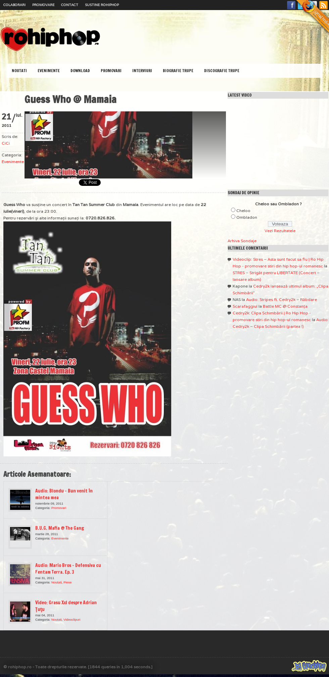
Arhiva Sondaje (242, 240)
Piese (67, 582)
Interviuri (142, 70)
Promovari (111, 70)
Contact (69, 5)
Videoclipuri (71, 619)
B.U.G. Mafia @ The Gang (59, 528)
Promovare (43, 5)
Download (80, 70)
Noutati (19, 70)
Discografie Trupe (221, 70)
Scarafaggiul (245, 306)
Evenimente (49, 70)
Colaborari (14, 5)
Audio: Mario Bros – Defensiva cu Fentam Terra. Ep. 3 (68, 568)
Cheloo (243, 210)
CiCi (6, 143)
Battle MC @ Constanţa (285, 306)
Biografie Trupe (178, 70)
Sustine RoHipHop (102, 5)
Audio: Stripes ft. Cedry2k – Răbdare (281, 299)
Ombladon (246, 217)
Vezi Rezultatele (280, 230)
